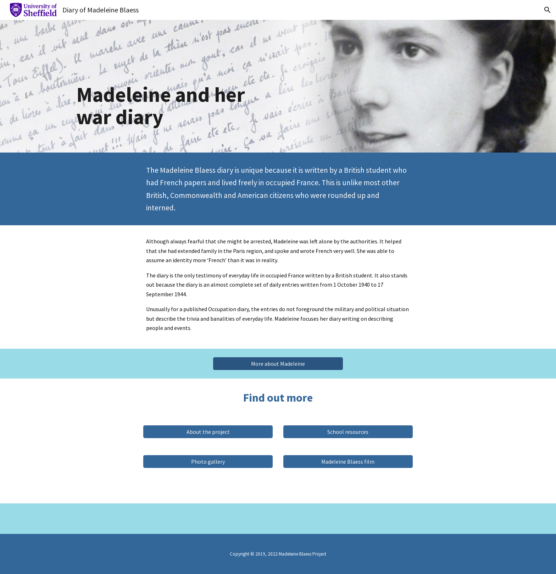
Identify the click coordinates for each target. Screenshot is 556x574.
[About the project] (208, 432)
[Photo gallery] (208, 461)
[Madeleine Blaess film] (348, 461)
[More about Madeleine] (277, 363)
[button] (547, 9)
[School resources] (348, 432)
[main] (173, 86)
